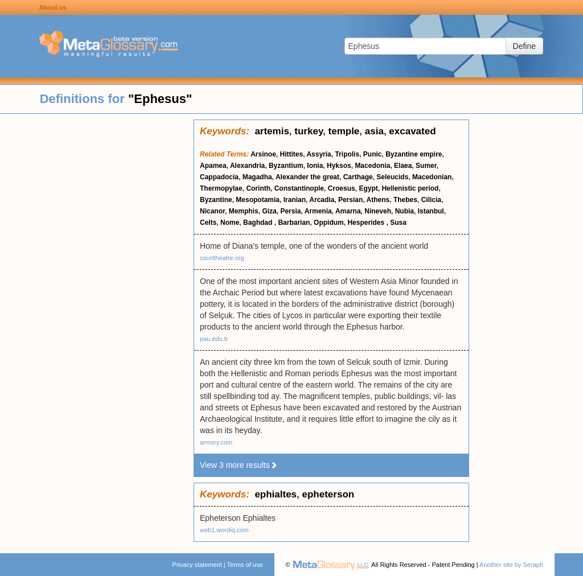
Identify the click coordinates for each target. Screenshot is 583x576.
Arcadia (321, 200)
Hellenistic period (409, 188)
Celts (208, 223)
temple (344, 131)
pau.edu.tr (214, 338)
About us (53, 7)
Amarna (348, 211)
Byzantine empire (413, 154)
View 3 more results (239, 465)
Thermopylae (221, 188)
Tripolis (347, 154)
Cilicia (431, 200)
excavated (412, 131)
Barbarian (294, 223)
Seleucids (392, 177)
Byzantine (216, 200)
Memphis (243, 211)
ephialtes (275, 494)
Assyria (318, 154)
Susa (398, 223)
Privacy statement (196, 564)
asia (374, 131)
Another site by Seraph (511, 564)
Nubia (404, 211)
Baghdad (258, 223)
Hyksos (339, 166)
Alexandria (247, 166)
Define (524, 46)
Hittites (291, 154)
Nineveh (377, 211)
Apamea (213, 166)
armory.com (216, 442)
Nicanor (212, 211)
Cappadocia (219, 177)
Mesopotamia (258, 200)
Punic (372, 154)
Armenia (318, 211)
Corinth (258, 188)
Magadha (257, 177)
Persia (290, 211)
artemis (271, 131)
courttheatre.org (222, 257)
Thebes (405, 200)
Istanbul (431, 211)
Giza (269, 211)
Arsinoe (263, 154)
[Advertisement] (96, 290)
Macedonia (372, 166)
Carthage (358, 177)
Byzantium (286, 166)
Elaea (403, 166)
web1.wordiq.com (224, 529)
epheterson (328, 494)
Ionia (315, 166)
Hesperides (366, 223)
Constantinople (299, 188)
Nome (229, 223)
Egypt (368, 188)
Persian (350, 200)
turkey (308, 131)
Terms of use (245, 564)
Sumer (426, 166)
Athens (378, 200)
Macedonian (431, 177)
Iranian (295, 200)
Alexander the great (307, 177)
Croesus (341, 188)
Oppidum (329, 223)
